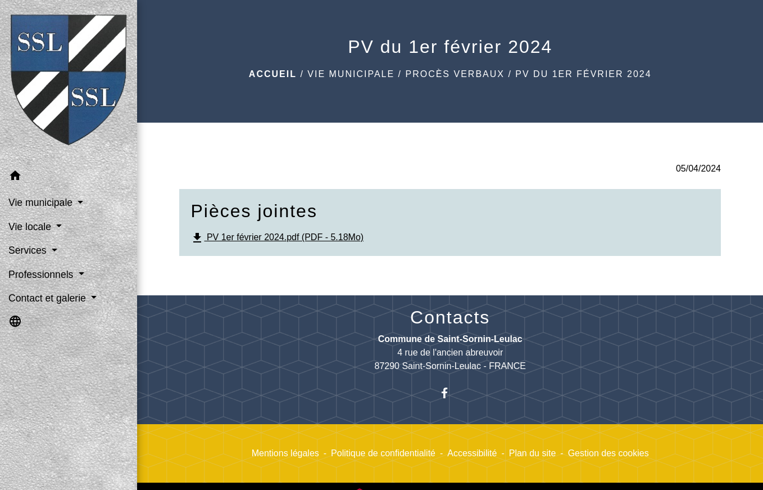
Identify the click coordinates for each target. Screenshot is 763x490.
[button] (68, 177)
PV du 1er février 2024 (583, 74)
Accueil (273, 74)
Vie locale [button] (31, 226)
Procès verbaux (454, 74)
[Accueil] (68, 82)
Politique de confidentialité (383, 453)
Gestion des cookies (608, 453)
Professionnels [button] (42, 274)
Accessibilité (472, 453)
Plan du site (532, 453)
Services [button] (28, 250)
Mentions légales (285, 453)
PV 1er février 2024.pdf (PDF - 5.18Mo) (277, 238)
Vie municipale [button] (41, 202)
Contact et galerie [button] (48, 298)
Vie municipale (350, 74)
